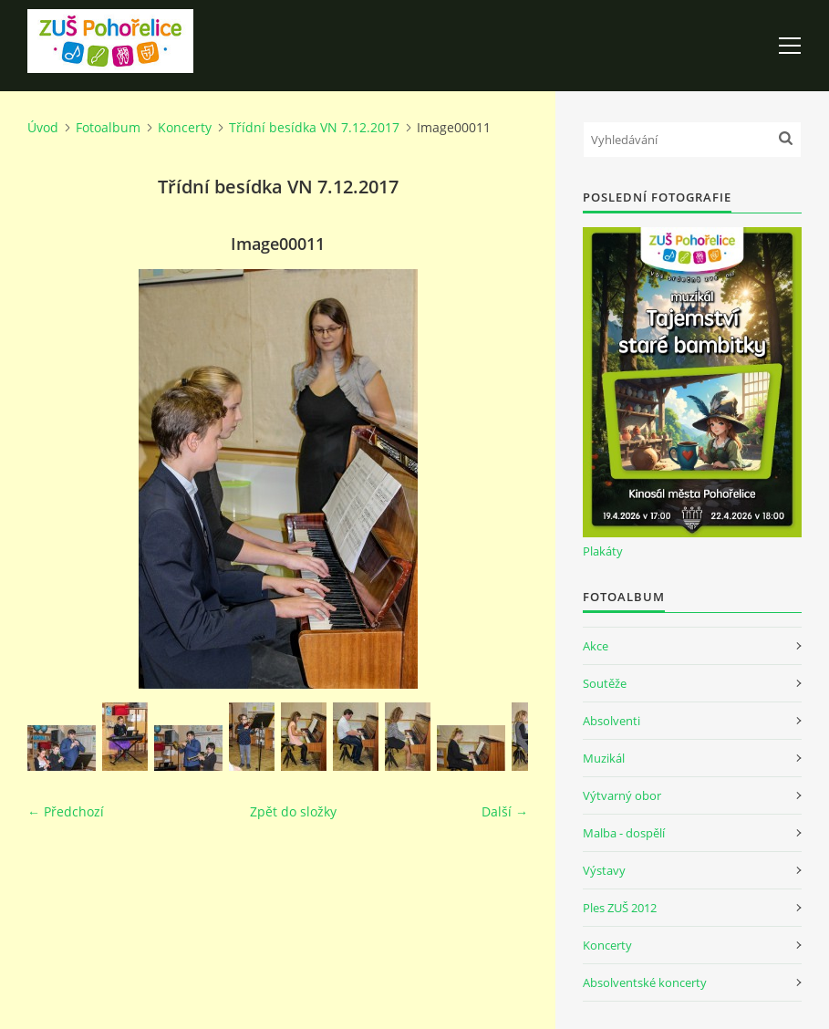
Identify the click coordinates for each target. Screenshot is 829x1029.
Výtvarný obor (622, 795)
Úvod (42, 127)
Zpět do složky (293, 811)
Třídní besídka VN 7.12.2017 (314, 127)
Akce (595, 646)
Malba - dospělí (624, 833)
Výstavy (604, 870)
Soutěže (605, 683)
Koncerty (185, 127)
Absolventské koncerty (645, 982)
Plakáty (603, 551)
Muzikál (604, 758)
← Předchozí (65, 811)
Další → (505, 811)
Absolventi (611, 720)
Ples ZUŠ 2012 (620, 907)
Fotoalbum (108, 127)
